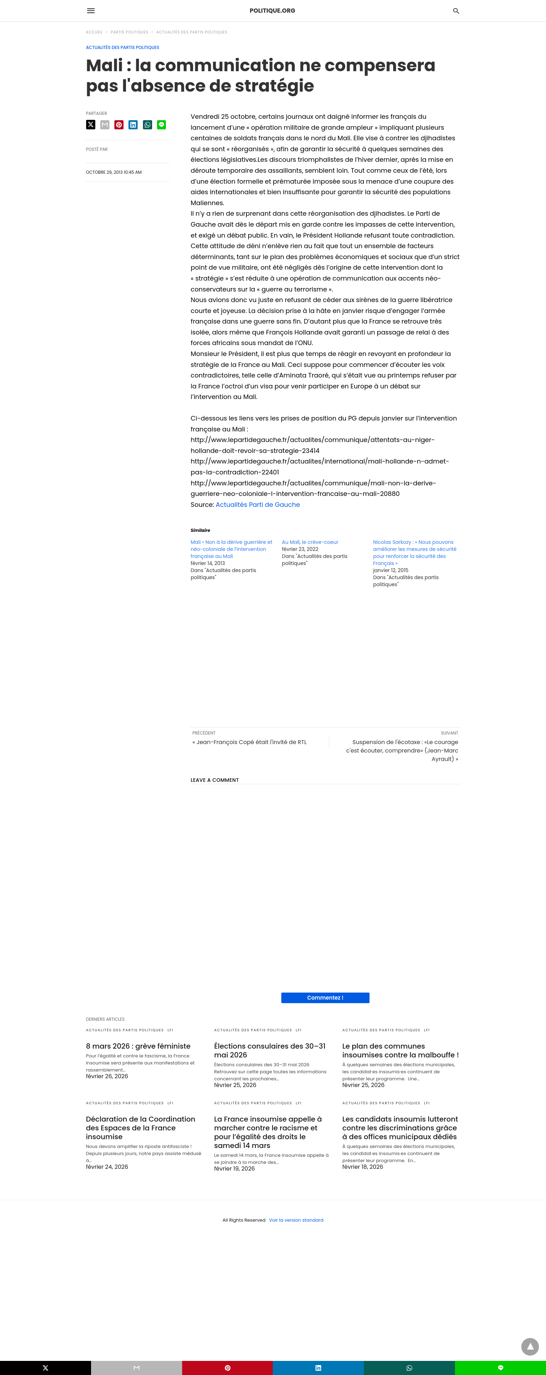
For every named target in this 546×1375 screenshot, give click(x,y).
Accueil (94, 32)
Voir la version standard (296, 1220)
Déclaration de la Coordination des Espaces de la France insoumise (141, 1128)
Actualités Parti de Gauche (258, 504)
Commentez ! (325, 997)
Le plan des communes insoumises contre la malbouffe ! (400, 1050)
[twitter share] (90, 124)
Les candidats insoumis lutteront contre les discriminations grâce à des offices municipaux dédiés (400, 1128)
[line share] (161, 124)
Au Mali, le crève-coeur (310, 542)
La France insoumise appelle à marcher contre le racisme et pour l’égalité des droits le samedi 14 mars (268, 1132)
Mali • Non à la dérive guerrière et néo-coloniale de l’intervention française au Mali (231, 549)
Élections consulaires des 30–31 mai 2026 (269, 1050)
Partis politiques (129, 32)
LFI (171, 1030)
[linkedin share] (133, 124)
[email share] (104, 124)
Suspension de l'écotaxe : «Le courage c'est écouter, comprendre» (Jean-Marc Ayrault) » (402, 750)
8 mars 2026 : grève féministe (138, 1046)
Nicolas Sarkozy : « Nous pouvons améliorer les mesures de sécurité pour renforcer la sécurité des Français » (415, 553)
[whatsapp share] (147, 124)
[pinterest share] (119, 124)
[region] (325, 657)
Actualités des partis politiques (191, 32)
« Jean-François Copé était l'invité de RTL (249, 742)
